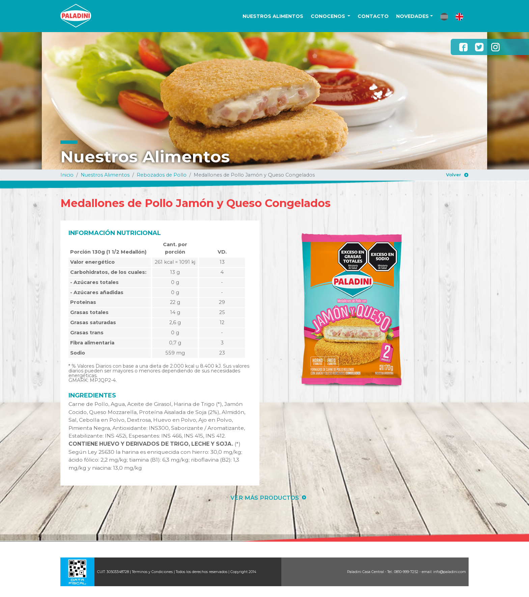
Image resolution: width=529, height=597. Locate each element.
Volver (453, 174)
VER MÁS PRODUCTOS (264, 497)
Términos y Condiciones (152, 572)
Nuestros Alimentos (105, 175)
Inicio (67, 175)
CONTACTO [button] (373, 16)
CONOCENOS (328, 16)
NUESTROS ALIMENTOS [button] (273, 16)
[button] (444, 16)
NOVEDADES (412, 16)
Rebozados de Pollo (162, 175)
